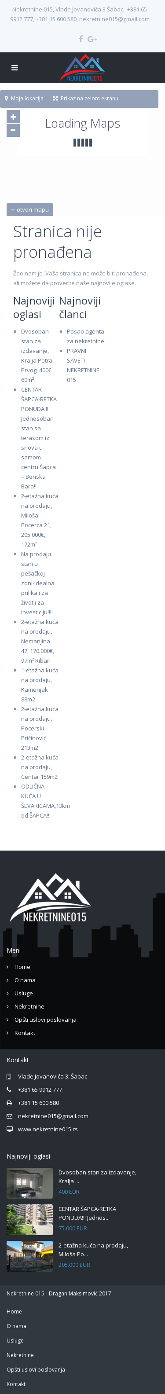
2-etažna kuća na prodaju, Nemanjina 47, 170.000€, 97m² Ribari (40, 641)
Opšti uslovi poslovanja (46, 1019)
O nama (25, 980)
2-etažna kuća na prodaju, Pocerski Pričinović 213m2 (40, 728)
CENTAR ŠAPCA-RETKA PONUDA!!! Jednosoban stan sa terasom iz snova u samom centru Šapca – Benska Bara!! (39, 437)
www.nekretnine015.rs (48, 1129)
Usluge (24, 993)
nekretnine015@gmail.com (53, 1116)
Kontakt (25, 1033)
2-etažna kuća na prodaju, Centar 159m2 (40, 767)
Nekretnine (29, 1006)
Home (22, 967)
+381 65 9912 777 (40, 1089)
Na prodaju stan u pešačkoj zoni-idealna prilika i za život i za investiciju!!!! (38, 583)
